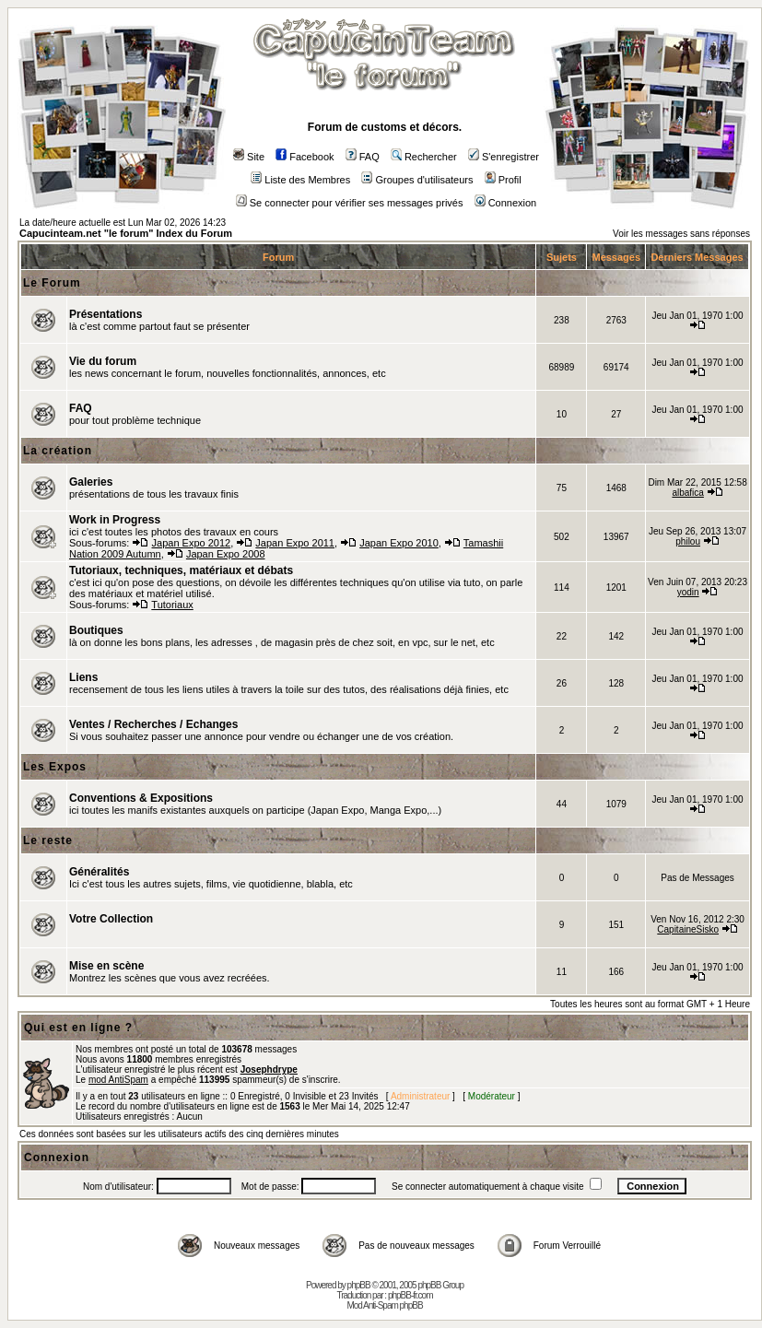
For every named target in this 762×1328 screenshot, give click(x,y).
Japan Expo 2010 (399, 542)
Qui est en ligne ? (78, 1027)
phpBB (358, 1285)
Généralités (99, 871)
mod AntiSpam (118, 1080)
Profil (503, 179)
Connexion (506, 202)
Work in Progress (114, 519)
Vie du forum (102, 361)
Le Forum (52, 282)
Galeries (90, 482)
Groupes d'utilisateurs (417, 179)
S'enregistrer (503, 156)
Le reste (48, 840)
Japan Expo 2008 (225, 553)
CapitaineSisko (688, 929)
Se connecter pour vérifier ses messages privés (349, 202)
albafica (687, 493)
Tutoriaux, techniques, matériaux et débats (181, 570)
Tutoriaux (172, 604)
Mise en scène (106, 965)
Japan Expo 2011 (294, 542)
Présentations (105, 314)
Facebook (304, 156)
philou (687, 541)
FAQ (363, 156)
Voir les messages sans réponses (681, 234)
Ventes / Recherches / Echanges (153, 724)
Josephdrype (269, 1069)
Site (248, 156)
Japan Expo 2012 (191, 542)
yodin (688, 592)
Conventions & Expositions (141, 798)
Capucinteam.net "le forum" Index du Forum (125, 233)
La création (57, 450)
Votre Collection (111, 918)
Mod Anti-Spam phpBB (384, 1305)
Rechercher (424, 156)
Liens (83, 677)
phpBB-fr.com (410, 1295)
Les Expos (55, 766)
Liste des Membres (300, 179)
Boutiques (96, 630)
